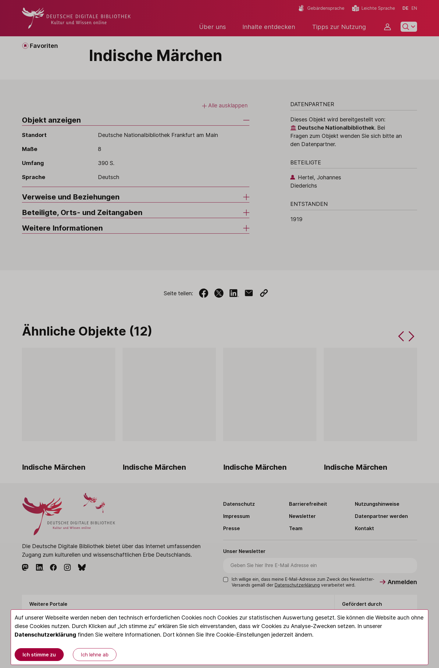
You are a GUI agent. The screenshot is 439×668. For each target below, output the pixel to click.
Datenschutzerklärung (45, 634)
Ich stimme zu (39, 655)
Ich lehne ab (95, 655)
